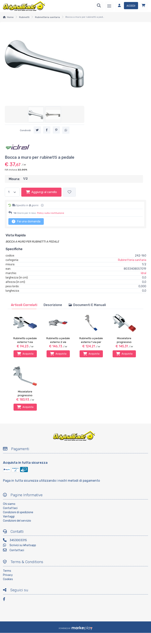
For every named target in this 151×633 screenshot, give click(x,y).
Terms (7, 571)
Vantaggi (9, 516)
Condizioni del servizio (17, 520)
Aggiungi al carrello (41, 192)
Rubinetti (24, 17)
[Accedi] (126, 6)
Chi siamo (9, 504)
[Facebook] (6, 599)
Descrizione (53, 305)
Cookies (8, 579)
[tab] (24, 305)
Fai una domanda (26, 221)
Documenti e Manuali (87, 305)
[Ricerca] (99, 6)
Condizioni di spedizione (18, 512)
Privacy (8, 575)
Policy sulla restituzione (50, 213)
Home (10, 17)
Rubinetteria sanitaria (47, 17)
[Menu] (109, 6)
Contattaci (10, 508)
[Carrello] (143, 6)
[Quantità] (12, 192)
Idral (143, 273)
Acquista (25, 354)
